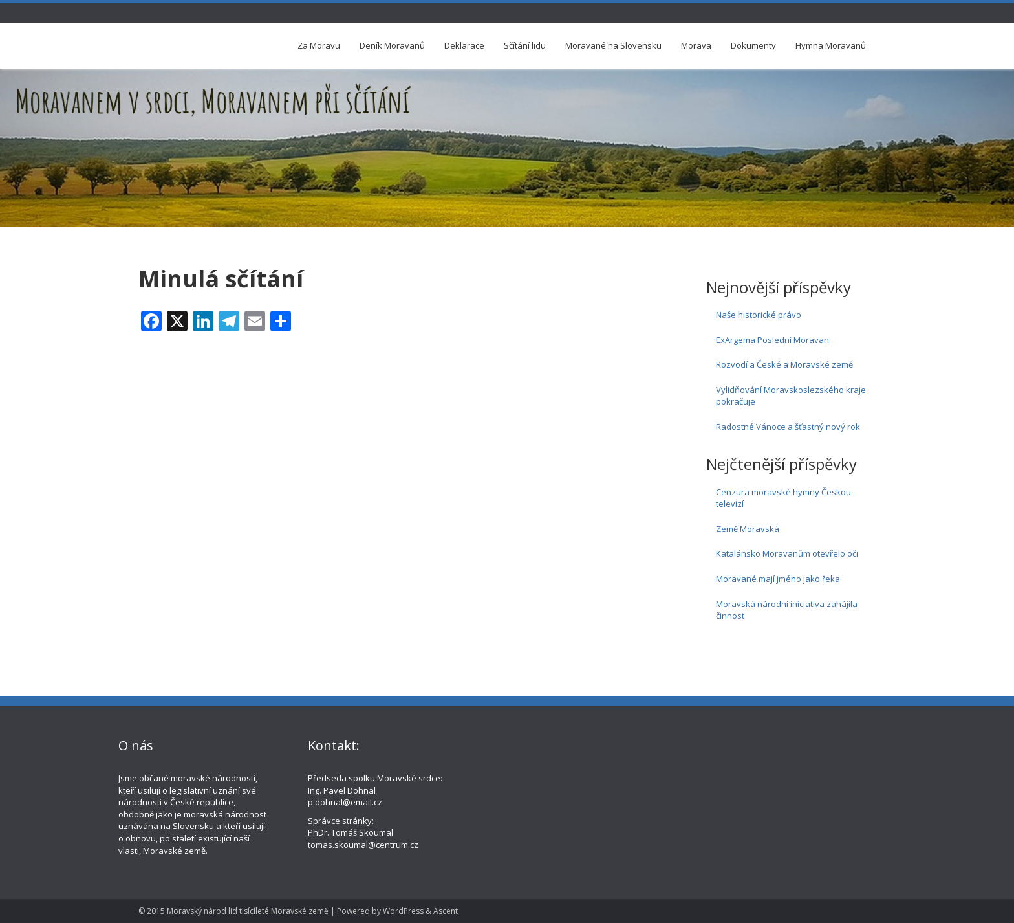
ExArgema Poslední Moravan (772, 340)
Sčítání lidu (525, 45)
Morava (696, 45)
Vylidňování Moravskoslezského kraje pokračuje (791, 396)
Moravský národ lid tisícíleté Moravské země (248, 911)
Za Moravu (318, 45)
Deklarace (464, 45)
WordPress (403, 911)
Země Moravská (747, 529)
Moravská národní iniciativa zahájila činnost (787, 610)
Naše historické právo (758, 314)
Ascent (445, 911)
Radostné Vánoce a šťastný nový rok (788, 426)
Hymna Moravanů (830, 45)
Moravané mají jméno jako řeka (778, 578)
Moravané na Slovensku (613, 45)
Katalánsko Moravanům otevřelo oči (787, 553)
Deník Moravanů (392, 45)
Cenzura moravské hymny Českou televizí (783, 498)
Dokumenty (753, 45)
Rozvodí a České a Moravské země (784, 364)
